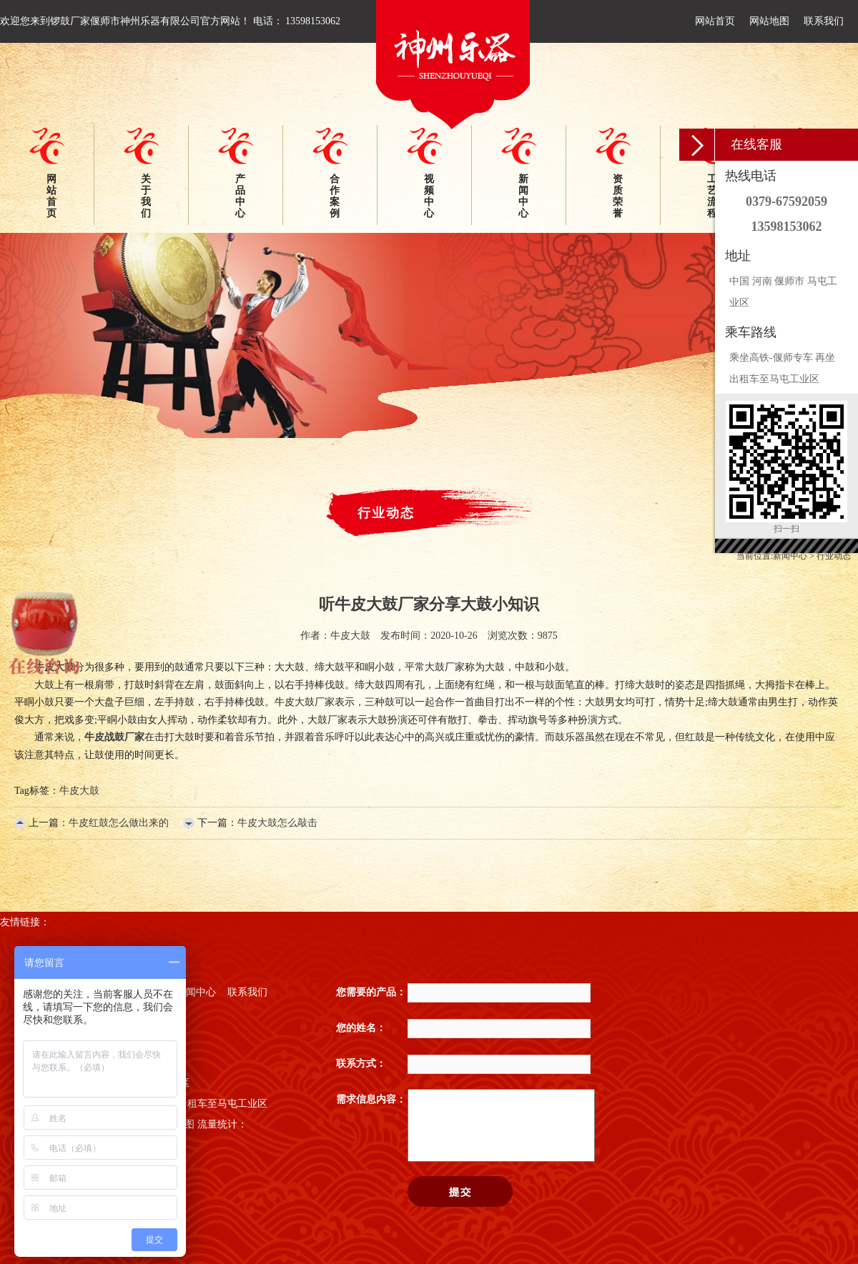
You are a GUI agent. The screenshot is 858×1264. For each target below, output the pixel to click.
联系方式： (361, 1063)
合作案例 (335, 196)
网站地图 (769, 21)
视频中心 (429, 196)
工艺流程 (712, 196)
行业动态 (834, 556)
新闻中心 (523, 196)
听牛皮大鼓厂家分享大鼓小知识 (429, 604)
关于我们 (146, 196)
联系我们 (824, 21)
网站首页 (715, 21)
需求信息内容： (371, 1099)
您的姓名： (361, 1027)
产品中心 (240, 196)
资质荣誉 (618, 196)
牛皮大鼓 (79, 790)
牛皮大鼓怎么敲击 (277, 822)
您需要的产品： (371, 992)
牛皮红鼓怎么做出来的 (119, 822)
